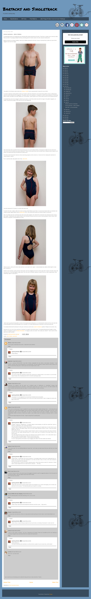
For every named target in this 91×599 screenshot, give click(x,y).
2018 (65, 82)
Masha (9, 342)
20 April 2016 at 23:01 (26, 372)
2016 (65, 86)
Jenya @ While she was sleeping (15, 493)
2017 (65, 84)
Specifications (14, 18)
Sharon (9, 512)
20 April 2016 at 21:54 (14, 471)
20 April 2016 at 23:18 (26, 502)
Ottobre (10, 336)
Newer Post (7, 582)
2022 (65, 75)
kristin (9, 446)
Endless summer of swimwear (71, 103)
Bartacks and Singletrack (30, 9)
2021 (65, 77)
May (66, 100)
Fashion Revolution (21, 330)
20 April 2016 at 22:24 (27, 493)
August (67, 95)
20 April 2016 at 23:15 (26, 456)
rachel (9, 530)
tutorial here (22, 212)
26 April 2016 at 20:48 (26, 540)
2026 (65, 68)
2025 (65, 70)
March (66, 109)
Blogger (50, 594)
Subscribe (75, 42)
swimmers (15, 336)
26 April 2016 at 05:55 (15, 530)
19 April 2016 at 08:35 (16, 361)
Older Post (55, 582)
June (66, 98)
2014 (65, 117)
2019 (65, 80)
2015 (65, 115)
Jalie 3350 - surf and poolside (71, 107)
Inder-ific (10, 361)
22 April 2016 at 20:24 (26, 521)
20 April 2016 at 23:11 (26, 422)
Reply (9, 346)
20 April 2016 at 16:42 (15, 446)
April (66, 102)
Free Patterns (33, 18)
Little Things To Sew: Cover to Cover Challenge (52, 18)
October (67, 91)
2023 (65, 73)
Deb (9, 471)
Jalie (8, 336)
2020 (65, 79)
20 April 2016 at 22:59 (26, 351)
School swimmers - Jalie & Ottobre (72, 105)
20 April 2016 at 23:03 (26, 395)
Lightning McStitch (16, 351)
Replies (11, 349)
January (67, 113)
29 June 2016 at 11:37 (16, 551)
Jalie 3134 (25, 158)
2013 (65, 119)
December (67, 87)
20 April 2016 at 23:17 (26, 482)
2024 (65, 71)
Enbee (9, 407)
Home (5, 18)
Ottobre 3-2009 (25, 91)
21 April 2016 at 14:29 (16, 512)
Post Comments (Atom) (14, 585)
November (67, 89)
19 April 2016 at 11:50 (15, 383)
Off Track (23, 18)
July (66, 96)
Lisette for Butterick (38, 326)
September (67, 93)
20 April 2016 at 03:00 (15, 407)
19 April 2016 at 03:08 (15, 342)
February (67, 111)
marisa (9, 383)
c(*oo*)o (10, 551)
